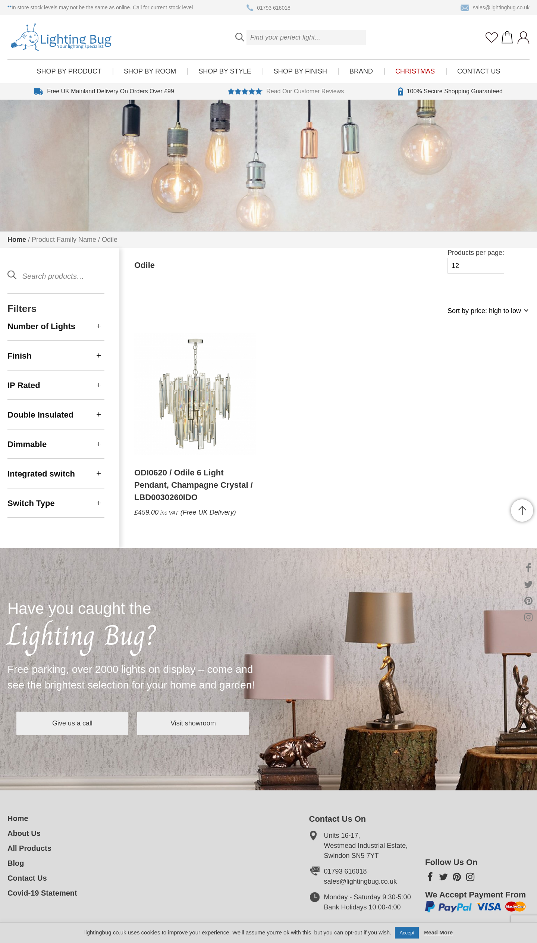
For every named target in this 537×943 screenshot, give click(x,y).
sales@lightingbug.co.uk (495, 7)
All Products (29, 848)
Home (16, 239)
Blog (15, 863)
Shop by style (224, 71)
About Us (24, 833)
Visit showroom (193, 723)
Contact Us (478, 71)
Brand (361, 71)
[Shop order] (485, 314)
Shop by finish (300, 71)
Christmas (415, 71)
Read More (438, 932)
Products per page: (476, 261)
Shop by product (69, 71)
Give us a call (72, 723)
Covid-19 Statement (42, 893)
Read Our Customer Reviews (286, 91)
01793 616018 (268, 7)
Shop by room (150, 71)
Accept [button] (406, 933)
